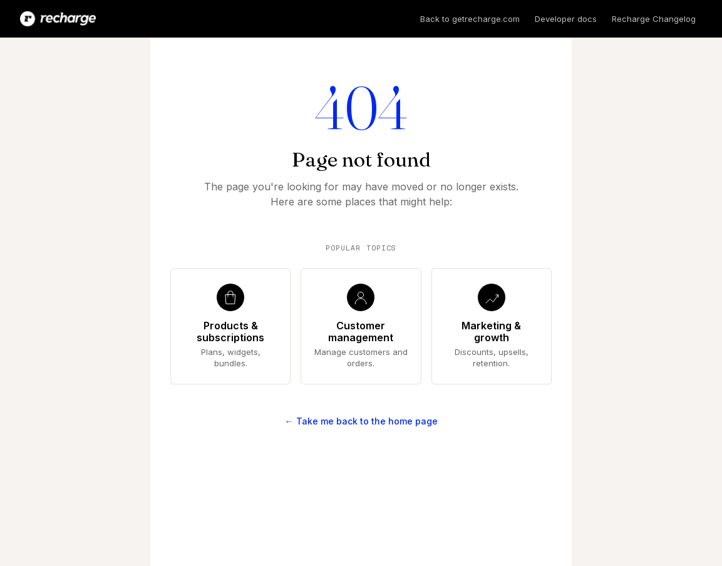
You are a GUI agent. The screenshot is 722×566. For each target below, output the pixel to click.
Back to (470, 19)
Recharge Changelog (654, 19)
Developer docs (566, 19)
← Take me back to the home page (361, 421)
